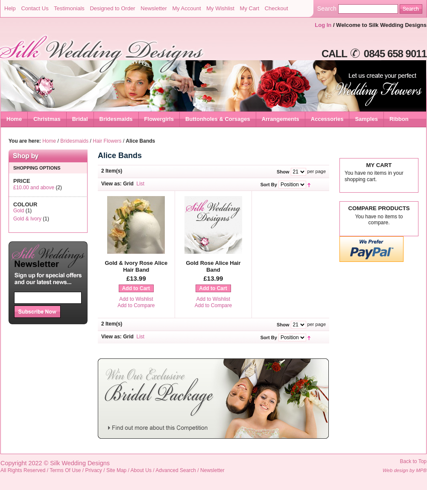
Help (10, 8)
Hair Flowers (107, 141)
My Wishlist (220, 8)
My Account (186, 8)
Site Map (116, 470)
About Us (141, 470)
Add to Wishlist (136, 299)
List (141, 184)
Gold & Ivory (27, 219)
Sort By (268, 184)
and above (33, 188)
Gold (18, 211)
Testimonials (69, 8)
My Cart (250, 8)
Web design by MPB (405, 470)
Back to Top (413, 461)
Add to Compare (136, 305)
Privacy (93, 470)
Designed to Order (112, 8)
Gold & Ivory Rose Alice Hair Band (136, 266)
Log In (323, 25)
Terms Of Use (65, 470)
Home (14, 119)
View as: (111, 184)
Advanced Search (175, 470)
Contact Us (34, 8)
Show (283, 171)
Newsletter (153, 8)
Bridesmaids (74, 141)
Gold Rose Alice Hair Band (213, 266)
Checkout (276, 8)
